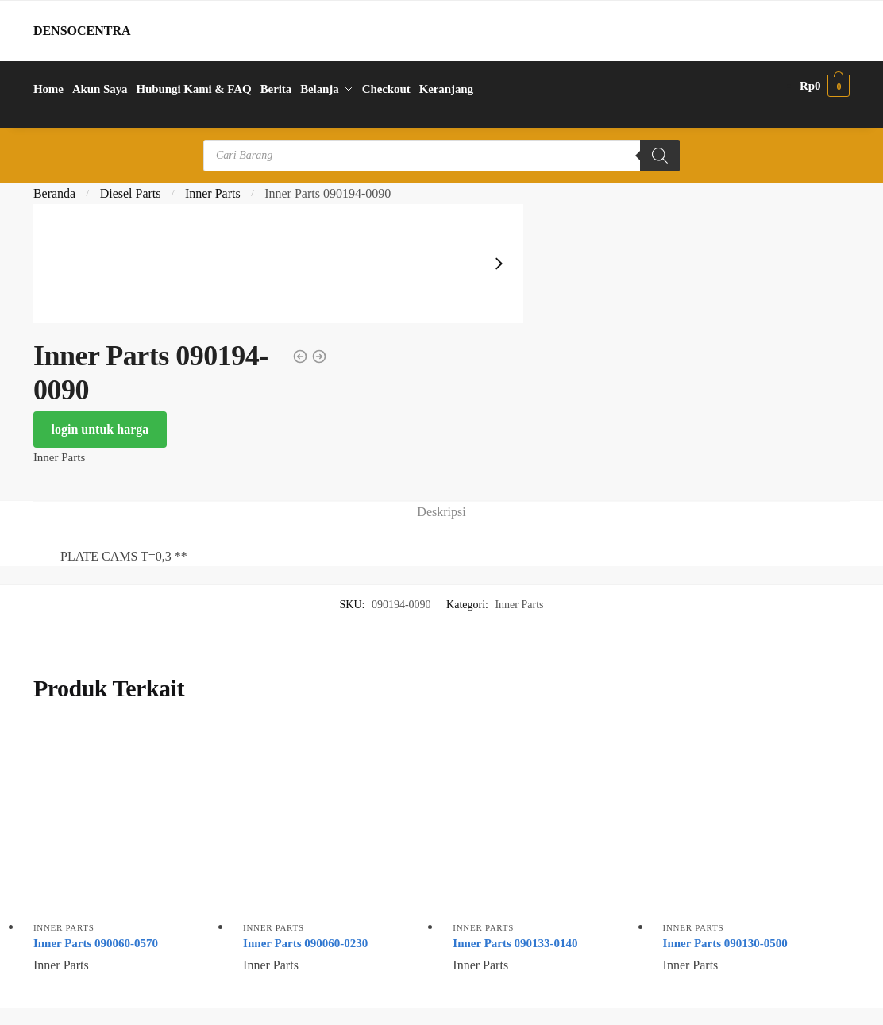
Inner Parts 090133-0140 (515, 943)
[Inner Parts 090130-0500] (756, 819)
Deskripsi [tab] (441, 511)
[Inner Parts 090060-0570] (126, 819)
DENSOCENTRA (82, 30)
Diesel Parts (130, 193)
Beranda (54, 193)
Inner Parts (213, 193)
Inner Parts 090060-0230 (305, 943)
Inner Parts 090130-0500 (725, 943)
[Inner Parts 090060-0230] (336, 819)
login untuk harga (100, 429)
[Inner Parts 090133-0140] (545, 819)
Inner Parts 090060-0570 (95, 943)
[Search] (660, 155)
